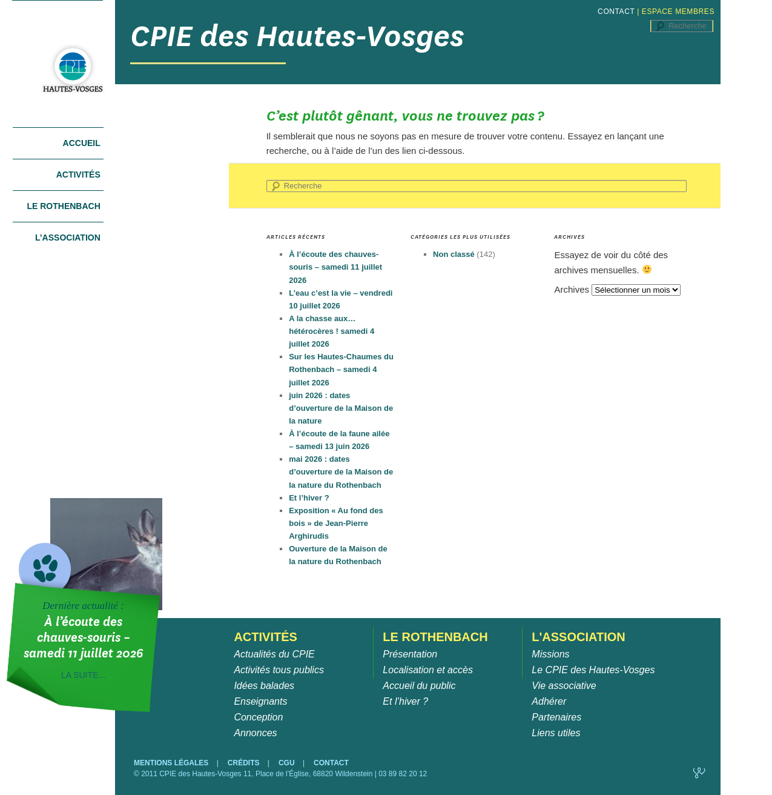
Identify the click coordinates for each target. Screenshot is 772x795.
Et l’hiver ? (309, 497)
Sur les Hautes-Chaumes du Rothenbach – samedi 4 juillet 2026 (341, 369)
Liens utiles (556, 733)
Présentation (410, 654)
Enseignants (260, 701)
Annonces (255, 733)
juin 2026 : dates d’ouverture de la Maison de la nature (341, 408)
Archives (571, 289)
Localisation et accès (428, 670)
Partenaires (556, 717)
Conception (258, 717)
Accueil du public (419, 685)
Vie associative (564, 685)
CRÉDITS (245, 763)
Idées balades (264, 685)
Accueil (82, 143)
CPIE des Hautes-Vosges (297, 36)
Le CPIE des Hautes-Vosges (593, 670)
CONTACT (616, 11)
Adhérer (549, 701)
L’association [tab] (68, 237)
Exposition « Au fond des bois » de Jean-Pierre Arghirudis (336, 523)
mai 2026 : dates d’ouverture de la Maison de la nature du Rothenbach (341, 471)
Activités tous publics (279, 670)
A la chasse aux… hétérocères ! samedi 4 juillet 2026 (331, 331)
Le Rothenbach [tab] (63, 206)
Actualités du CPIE (274, 654)
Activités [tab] (78, 174)
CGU (288, 763)
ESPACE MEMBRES (678, 11)
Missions (550, 654)
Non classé (454, 254)
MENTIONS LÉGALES (172, 763)
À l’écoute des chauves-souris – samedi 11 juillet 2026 (335, 267)
